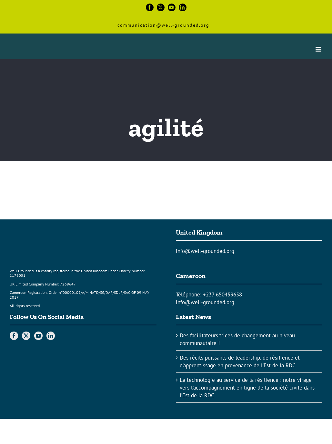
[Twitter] (26, 336)
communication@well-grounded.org (163, 25)
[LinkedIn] (50, 336)
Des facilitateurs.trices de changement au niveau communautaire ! (237, 339)
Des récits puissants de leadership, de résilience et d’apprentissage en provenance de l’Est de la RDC (240, 361)
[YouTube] (38, 336)
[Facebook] (14, 336)
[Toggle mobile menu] (319, 49)
